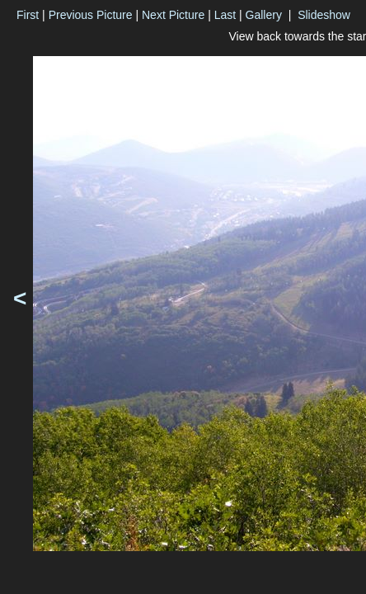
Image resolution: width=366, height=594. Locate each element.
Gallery (264, 14)
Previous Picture (91, 14)
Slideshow (324, 14)
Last (225, 14)
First (27, 14)
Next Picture (173, 14)
